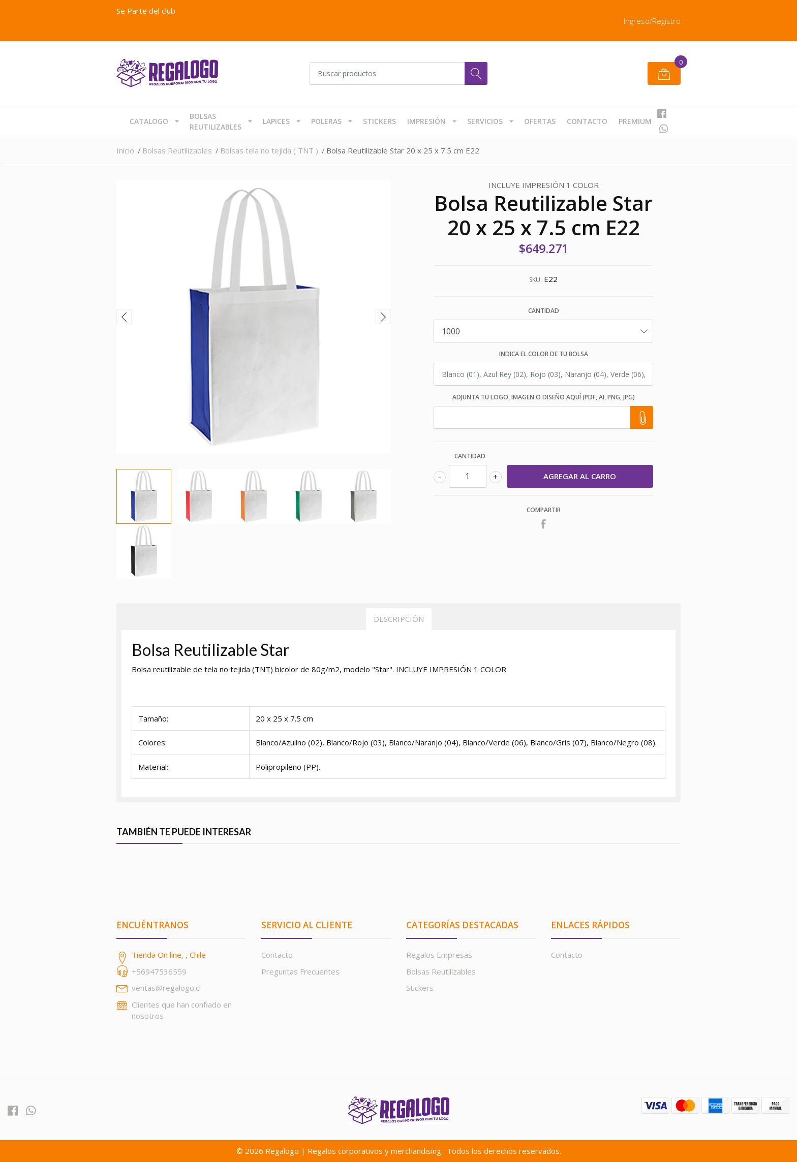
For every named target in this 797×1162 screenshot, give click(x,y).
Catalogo (149, 121)
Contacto (587, 121)
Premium (635, 121)
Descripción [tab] (399, 619)
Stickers (379, 121)
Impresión (426, 121)
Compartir (544, 510)
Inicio (125, 150)
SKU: (535, 279)
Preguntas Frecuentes (300, 971)
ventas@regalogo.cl (166, 988)
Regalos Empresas (439, 955)
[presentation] (124, 316)
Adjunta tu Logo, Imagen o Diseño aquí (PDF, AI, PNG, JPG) (543, 397)
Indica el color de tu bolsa (543, 354)
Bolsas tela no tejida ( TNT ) (269, 150)
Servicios (485, 121)
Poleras (326, 121)
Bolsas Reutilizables (215, 121)
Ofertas (540, 121)
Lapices (276, 121)
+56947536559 (159, 971)
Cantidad (543, 310)
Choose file (640, 417)
